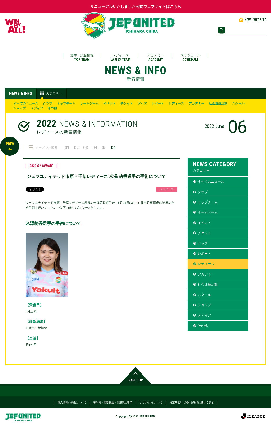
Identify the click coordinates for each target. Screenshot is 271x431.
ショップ (20, 108)
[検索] (241, 30)
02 (76, 147)
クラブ (47, 103)
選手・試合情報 (82, 57)
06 (113, 147)
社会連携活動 (218, 103)
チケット (126, 103)
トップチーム (66, 103)
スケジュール (191, 57)
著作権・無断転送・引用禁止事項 (112, 402)
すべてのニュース (26, 103)
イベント (109, 103)
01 (67, 147)
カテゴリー (50, 93)
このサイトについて (151, 402)
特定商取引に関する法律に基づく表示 (192, 402)
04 (94, 147)
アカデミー (155, 57)
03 (85, 147)
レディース (120, 57)
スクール (238, 103)
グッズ (142, 103)
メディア (37, 108)
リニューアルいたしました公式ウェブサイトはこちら (135, 7)
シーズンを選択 (43, 147)
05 (104, 147)
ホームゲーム (89, 103)
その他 (52, 108)
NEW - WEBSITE (252, 20)
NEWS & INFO (20, 93)
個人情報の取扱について (72, 402)
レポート (158, 103)
